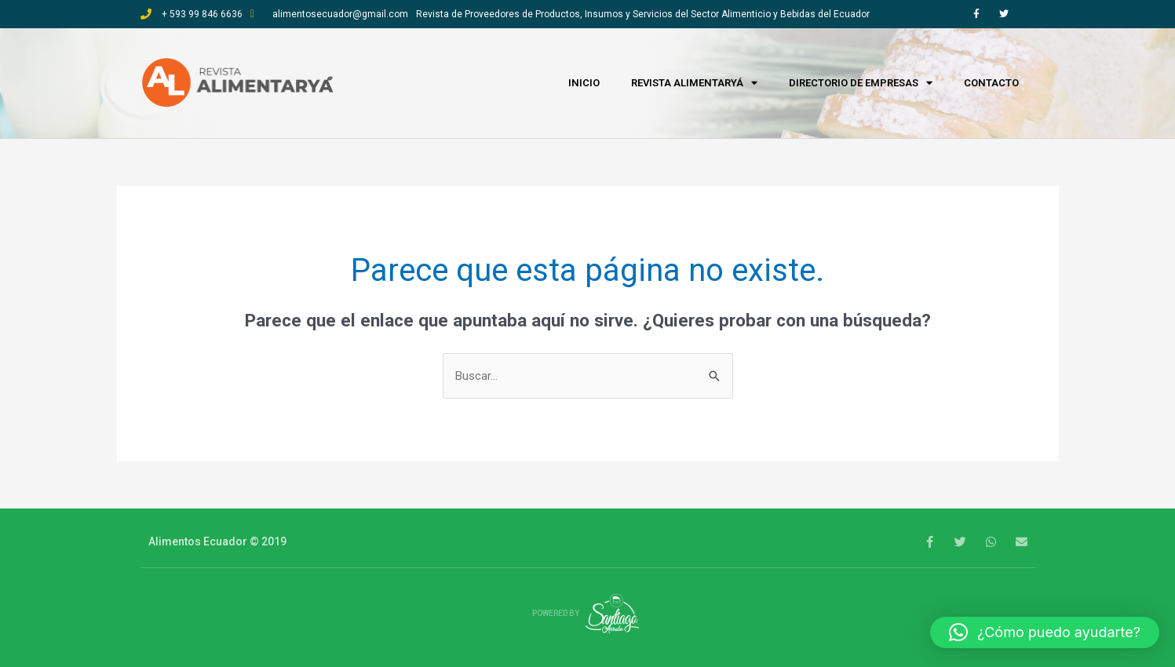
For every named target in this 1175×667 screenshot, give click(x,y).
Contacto (991, 83)
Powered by (588, 613)
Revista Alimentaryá (694, 84)
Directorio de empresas (860, 84)
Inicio (584, 83)
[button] (1044, 632)
